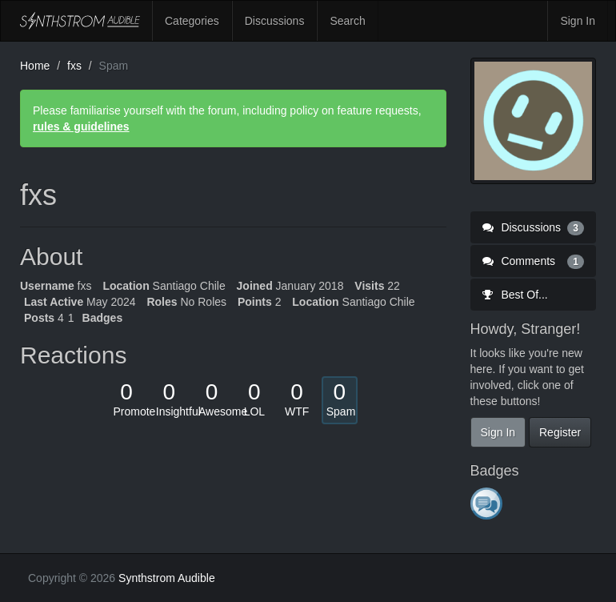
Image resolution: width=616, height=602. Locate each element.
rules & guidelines (81, 126)
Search (347, 20)
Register (560, 432)
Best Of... (515, 294)
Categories (192, 20)
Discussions (275, 20)
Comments (533, 261)
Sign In (577, 20)
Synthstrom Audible (80, 21)
